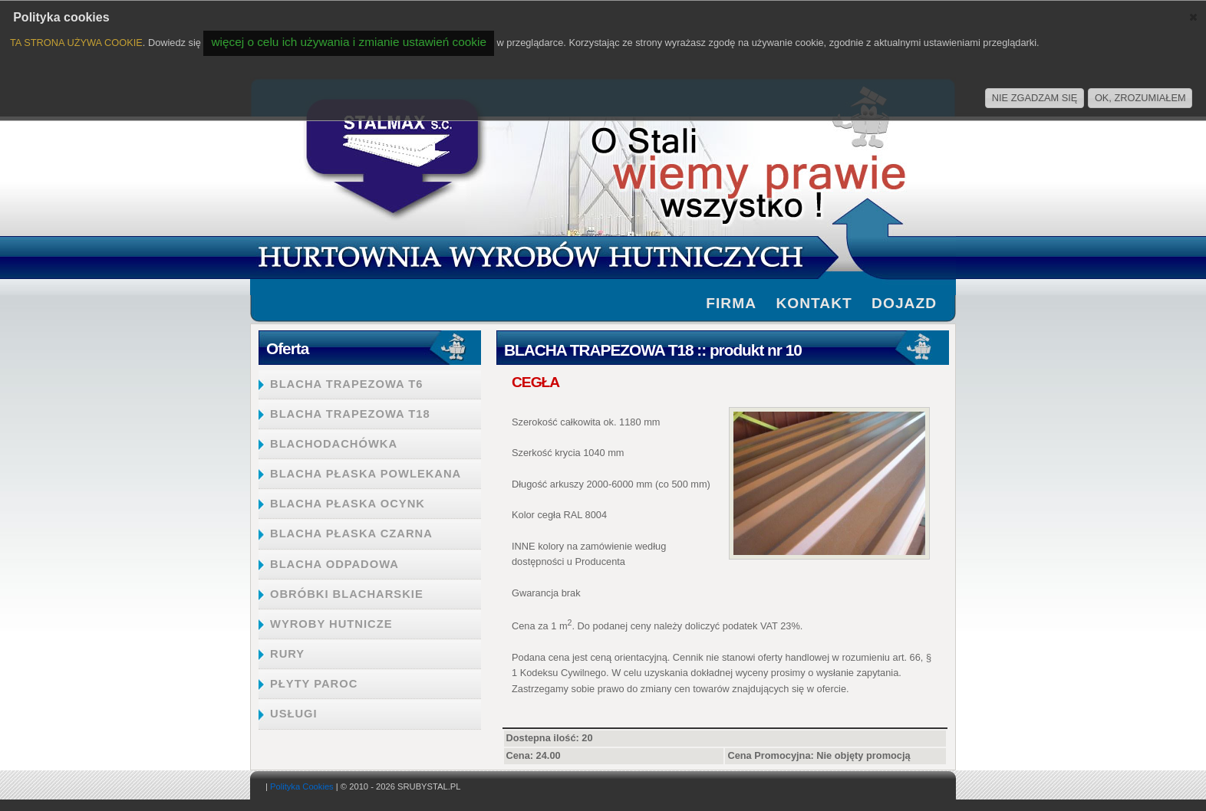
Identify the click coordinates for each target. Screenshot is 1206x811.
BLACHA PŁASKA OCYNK (347, 503)
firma (731, 303)
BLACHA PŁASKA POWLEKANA (365, 474)
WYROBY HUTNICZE (331, 624)
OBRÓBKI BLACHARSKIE (346, 594)
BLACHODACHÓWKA (333, 444)
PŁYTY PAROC (314, 684)
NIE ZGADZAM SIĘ (1035, 97)
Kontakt (814, 303)
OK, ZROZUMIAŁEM (1140, 97)
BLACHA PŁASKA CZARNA (351, 533)
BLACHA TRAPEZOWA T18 (350, 414)
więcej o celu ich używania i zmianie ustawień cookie (348, 41)
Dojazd (904, 303)
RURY (287, 654)
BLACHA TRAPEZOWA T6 (346, 384)
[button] (1193, 17)
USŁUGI (294, 714)
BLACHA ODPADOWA (334, 564)
